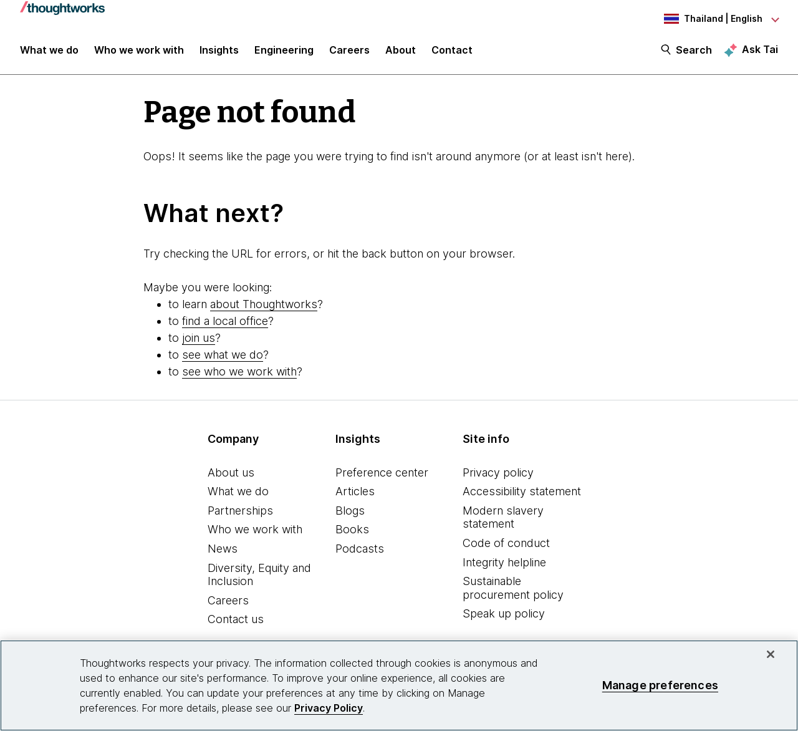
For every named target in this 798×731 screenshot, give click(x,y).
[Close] (770, 654)
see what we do (222, 354)
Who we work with (255, 529)
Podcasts (359, 548)
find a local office (225, 320)
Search (694, 51)
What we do (238, 491)
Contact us (236, 619)
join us (198, 337)
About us (231, 472)
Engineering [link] (284, 51)
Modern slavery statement (503, 517)
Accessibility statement (522, 491)
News (223, 548)
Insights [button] (219, 51)
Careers (228, 600)
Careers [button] (349, 51)
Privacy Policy (328, 708)
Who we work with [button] (139, 51)
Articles (355, 491)
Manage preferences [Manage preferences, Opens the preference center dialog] (660, 685)
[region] (399, 685)
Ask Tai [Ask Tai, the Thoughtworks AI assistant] (760, 50)
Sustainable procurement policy (513, 587)
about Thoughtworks (263, 304)
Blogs (350, 510)
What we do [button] (49, 51)
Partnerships (240, 510)
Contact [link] (452, 51)
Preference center (381, 472)
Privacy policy (498, 472)
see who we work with (239, 371)
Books (352, 529)
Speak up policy (504, 613)
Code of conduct (506, 542)
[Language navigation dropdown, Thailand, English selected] (709, 18)
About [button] (400, 51)
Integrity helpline (504, 562)
